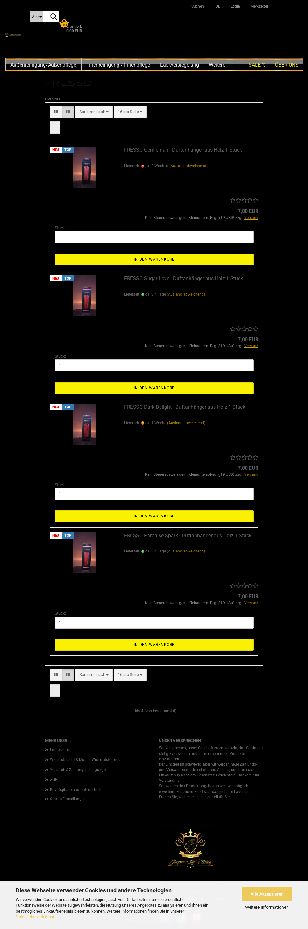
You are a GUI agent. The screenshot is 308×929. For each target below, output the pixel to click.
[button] (217, 6)
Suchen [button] (197, 6)
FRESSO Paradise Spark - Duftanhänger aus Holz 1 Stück (187, 536)
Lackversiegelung (179, 65)
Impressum (59, 749)
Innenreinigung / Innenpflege (118, 65)
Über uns (287, 65)
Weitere (217, 65)
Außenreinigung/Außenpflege (43, 65)
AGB (53, 779)
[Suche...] (36, 16)
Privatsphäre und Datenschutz (76, 789)
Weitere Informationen (267, 907)
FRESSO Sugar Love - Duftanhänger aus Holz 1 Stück (183, 278)
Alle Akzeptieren (267, 893)
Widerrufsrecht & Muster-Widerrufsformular (86, 759)
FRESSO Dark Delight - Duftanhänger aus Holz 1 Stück (184, 407)
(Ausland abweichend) (188, 166)
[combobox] (94, 112)
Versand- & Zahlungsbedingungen (79, 770)
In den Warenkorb (154, 259)
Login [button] (235, 6)
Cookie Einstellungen (68, 799)
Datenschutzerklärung (35, 916)
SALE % (257, 65)
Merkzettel (259, 6)
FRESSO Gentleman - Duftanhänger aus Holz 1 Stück (183, 150)
